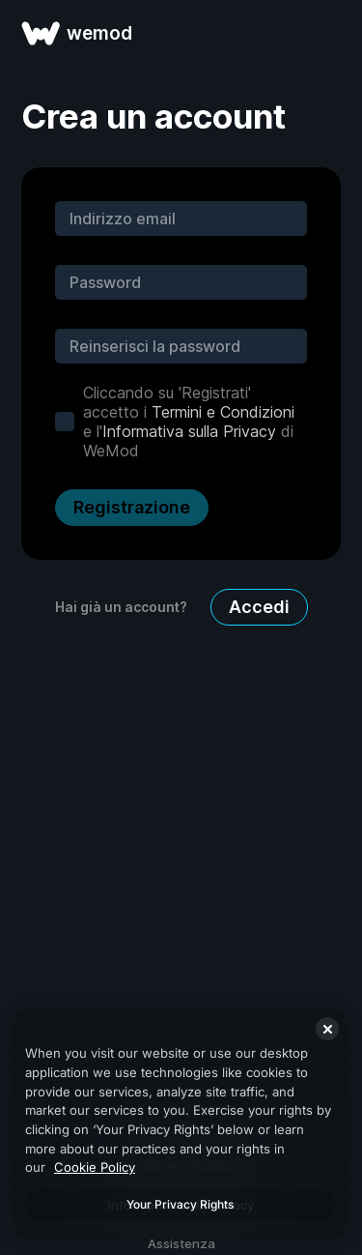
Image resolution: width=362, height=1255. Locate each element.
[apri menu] (325, 33)
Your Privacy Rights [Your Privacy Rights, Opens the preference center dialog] (180, 1204)
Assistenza (181, 1243)
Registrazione (131, 507)
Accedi (259, 607)
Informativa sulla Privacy (189, 431)
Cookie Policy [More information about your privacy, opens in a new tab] (94, 1167)
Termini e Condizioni (223, 412)
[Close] (327, 1028)
